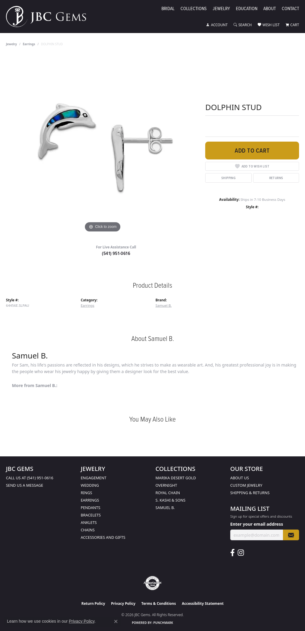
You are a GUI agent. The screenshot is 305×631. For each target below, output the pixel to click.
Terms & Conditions (158, 603)
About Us (239, 477)
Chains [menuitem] (88, 530)
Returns (276, 177)
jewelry (11, 44)
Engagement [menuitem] (93, 477)
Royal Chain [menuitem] (167, 492)
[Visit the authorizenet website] (152, 583)
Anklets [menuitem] (89, 522)
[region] (102, 144)
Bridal (168, 9)
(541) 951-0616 (116, 253)
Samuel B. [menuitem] (165, 507)
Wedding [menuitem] (90, 485)
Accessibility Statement (202, 603)
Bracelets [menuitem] (91, 515)
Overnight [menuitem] (166, 485)
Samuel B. (163, 305)
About (269, 9)
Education (246, 9)
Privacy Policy (123, 603)
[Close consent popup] (116, 621)
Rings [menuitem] (86, 492)
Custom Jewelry (246, 485)
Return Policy (93, 603)
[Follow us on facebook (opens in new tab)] (232, 552)
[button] (217, 25)
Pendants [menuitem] (90, 507)
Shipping (228, 177)
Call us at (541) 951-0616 (29, 477)
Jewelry (221, 9)
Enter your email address (256, 524)
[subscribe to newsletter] (291, 535)
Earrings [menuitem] (90, 500)
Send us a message (24, 485)
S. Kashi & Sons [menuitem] (170, 500)
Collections (193, 9)
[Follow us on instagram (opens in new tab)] (241, 552)
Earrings (29, 44)
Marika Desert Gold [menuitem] (175, 477)
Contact (290, 9)
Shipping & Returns (250, 492)
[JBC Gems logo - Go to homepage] (49, 16)
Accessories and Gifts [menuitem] (103, 537)
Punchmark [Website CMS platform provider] (163, 623)
